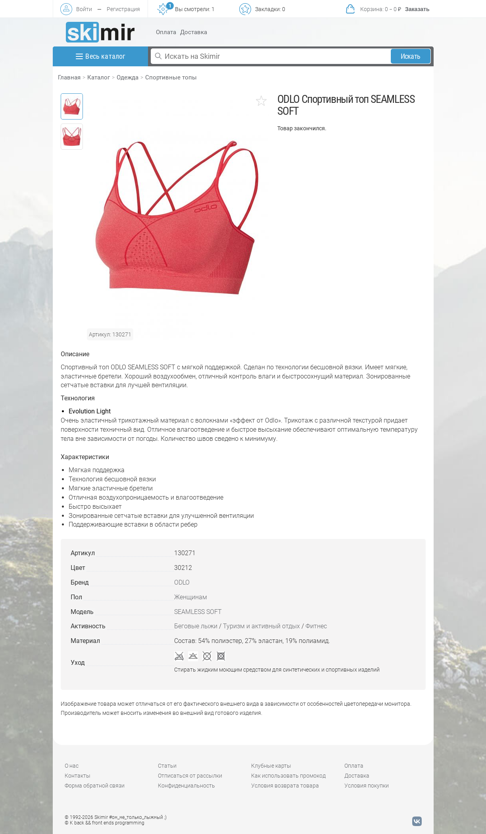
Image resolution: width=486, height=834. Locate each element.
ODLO (182, 582)
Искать (410, 56)
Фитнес (316, 626)
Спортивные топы (171, 77)
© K (104, 823)
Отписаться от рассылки (190, 775)
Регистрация (123, 9)
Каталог (98, 77)
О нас (72, 766)
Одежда (127, 77)
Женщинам (190, 597)
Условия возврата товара (285, 785)
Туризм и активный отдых (261, 626)
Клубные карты (271, 766)
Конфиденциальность (186, 785)
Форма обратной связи (95, 785)
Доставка (193, 32)
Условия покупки (366, 785)
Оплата (166, 32)
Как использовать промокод (288, 775)
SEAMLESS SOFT (198, 612)
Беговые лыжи (195, 626)
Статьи (167, 766)
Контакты (77, 775)
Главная (69, 77)
